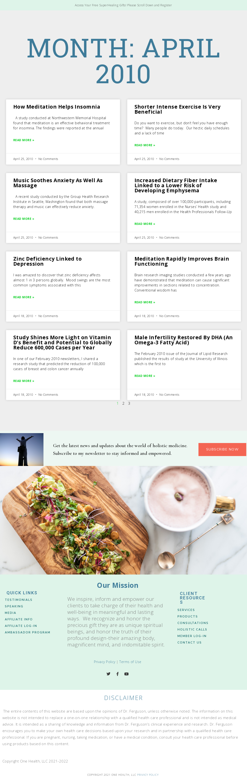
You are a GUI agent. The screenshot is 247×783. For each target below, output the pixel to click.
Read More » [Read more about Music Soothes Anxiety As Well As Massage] (23, 219)
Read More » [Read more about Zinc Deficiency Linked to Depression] (23, 297)
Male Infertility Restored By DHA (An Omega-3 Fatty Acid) (183, 340)
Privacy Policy (104, 661)
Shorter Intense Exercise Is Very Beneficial (177, 109)
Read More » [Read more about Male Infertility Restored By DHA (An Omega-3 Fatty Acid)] (144, 376)
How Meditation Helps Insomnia (56, 106)
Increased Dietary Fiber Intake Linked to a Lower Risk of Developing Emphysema (175, 185)
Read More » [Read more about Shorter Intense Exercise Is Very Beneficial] (144, 145)
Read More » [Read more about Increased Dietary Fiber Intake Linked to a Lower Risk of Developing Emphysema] (144, 224)
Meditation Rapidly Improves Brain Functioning (181, 261)
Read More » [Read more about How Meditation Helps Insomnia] (23, 140)
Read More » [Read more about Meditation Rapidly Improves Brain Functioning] (144, 302)
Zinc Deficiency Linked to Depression (47, 261)
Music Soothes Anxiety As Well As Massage (58, 183)
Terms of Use (130, 661)
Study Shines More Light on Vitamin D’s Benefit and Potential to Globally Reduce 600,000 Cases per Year (62, 342)
